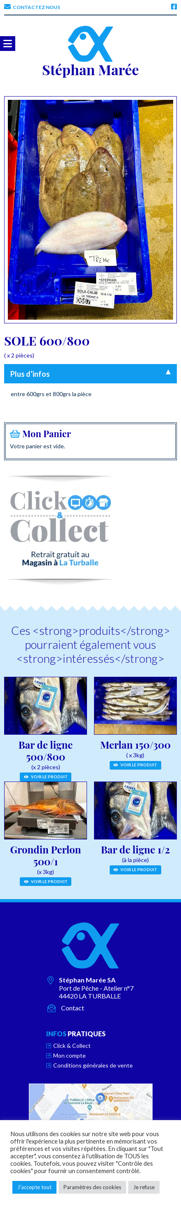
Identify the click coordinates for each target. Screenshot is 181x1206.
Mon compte (69, 1055)
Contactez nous (36, 7)
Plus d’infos (30, 373)
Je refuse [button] (144, 1187)
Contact (72, 1008)
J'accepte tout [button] (34, 1187)
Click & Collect (72, 1045)
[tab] (90, 373)
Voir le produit (46, 777)
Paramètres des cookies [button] (92, 1187)
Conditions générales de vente (93, 1065)
